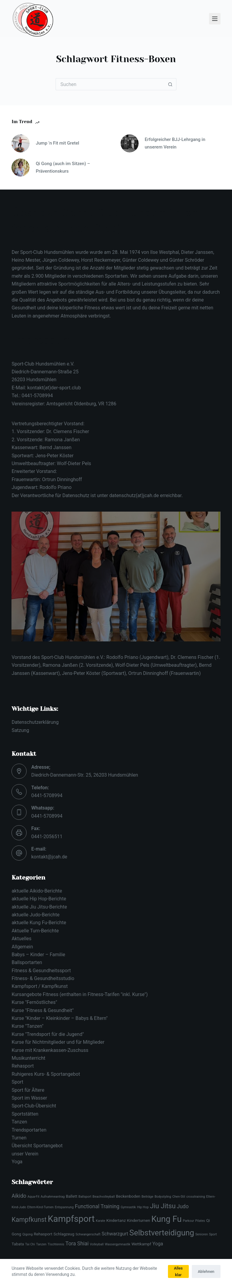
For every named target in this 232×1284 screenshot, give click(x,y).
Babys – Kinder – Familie (38, 954)
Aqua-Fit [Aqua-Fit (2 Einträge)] (33, 1197)
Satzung (20, 730)
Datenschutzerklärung (35, 722)
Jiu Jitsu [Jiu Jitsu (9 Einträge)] (163, 1206)
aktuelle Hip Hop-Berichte (38, 899)
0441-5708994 (46, 795)
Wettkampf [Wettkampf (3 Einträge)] (141, 1244)
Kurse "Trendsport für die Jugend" (47, 1034)
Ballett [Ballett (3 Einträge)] (71, 1196)
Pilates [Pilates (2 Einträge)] (200, 1221)
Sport (17, 1082)
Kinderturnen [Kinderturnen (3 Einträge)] (138, 1220)
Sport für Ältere (27, 1090)
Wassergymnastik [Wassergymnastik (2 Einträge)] (117, 1244)
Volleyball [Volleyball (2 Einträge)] (97, 1244)
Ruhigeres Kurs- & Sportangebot (45, 1074)
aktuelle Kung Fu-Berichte (38, 922)
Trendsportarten (28, 1130)
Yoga (16, 1161)
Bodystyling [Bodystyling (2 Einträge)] (163, 1197)
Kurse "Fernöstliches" (34, 1002)
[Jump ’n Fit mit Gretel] (20, 143)
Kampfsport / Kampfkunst (39, 986)
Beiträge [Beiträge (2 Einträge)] (147, 1197)
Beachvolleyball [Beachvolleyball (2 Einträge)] (103, 1197)
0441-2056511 (46, 836)
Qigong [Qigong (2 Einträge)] (27, 1234)
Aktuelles (21, 938)
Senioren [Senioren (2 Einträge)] (201, 1234)
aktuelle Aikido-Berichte (36, 891)
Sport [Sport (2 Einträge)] (213, 1234)
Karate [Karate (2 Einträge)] (100, 1221)
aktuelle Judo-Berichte (35, 915)
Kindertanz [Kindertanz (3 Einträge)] (116, 1220)
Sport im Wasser (29, 1098)
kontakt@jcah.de (49, 857)
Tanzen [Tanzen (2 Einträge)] (41, 1244)
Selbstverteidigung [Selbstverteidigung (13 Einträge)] (161, 1232)
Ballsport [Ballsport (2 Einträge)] (85, 1197)
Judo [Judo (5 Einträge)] (182, 1206)
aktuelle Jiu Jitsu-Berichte (39, 907)
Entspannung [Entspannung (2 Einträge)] (64, 1207)
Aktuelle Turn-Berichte (35, 931)
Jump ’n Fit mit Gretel (57, 143)
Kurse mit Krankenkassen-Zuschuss (49, 1050)
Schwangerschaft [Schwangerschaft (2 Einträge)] (88, 1234)
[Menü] (215, 18)
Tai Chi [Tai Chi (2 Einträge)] (30, 1244)
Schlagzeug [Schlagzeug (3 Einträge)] (63, 1234)
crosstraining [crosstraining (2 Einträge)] (195, 1197)
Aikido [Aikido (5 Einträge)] (18, 1196)
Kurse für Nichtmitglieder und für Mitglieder (57, 1042)
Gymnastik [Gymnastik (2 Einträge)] (128, 1207)
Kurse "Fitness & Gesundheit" (42, 1010)
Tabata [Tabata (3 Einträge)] (17, 1244)
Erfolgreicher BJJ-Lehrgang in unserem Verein (175, 143)
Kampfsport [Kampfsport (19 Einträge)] (71, 1219)
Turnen (18, 1138)
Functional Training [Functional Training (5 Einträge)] (97, 1206)
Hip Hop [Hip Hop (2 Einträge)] (143, 1207)
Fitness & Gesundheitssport (41, 970)
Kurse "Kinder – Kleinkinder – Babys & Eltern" (59, 1018)
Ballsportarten (26, 962)
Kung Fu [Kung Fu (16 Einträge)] (166, 1219)
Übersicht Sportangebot (37, 1145)
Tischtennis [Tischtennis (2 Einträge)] (56, 1244)
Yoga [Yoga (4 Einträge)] (158, 1244)
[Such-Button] (170, 84)
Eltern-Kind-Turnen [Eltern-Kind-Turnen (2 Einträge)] (40, 1207)
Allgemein (22, 947)
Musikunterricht (28, 1058)
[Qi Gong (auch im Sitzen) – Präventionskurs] (20, 167)
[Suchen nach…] (110, 84)
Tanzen (19, 1122)
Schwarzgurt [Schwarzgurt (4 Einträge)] (115, 1234)
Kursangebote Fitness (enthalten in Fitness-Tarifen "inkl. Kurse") (79, 994)
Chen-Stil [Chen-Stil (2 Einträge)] (178, 1197)
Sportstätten (24, 1114)
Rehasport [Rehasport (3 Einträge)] (43, 1234)
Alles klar (178, 1271)
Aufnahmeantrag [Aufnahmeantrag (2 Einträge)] (53, 1197)
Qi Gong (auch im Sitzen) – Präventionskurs (63, 167)
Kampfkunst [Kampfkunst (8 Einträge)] (29, 1219)
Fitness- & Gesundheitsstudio (42, 978)
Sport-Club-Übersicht (33, 1106)
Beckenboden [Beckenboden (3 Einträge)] (128, 1196)
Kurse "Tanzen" (27, 1026)
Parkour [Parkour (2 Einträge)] (188, 1221)
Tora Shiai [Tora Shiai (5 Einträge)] (77, 1244)
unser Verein (24, 1154)
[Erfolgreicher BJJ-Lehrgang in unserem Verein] (130, 143)
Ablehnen (206, 1271)
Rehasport (22, 1066)
